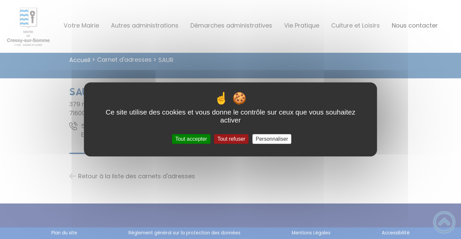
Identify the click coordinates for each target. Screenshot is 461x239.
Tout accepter (191, 139)
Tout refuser (231, 139)
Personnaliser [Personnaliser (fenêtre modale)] (272, 139)
